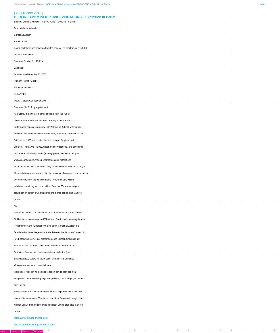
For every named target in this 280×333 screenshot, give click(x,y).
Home (31, 4)
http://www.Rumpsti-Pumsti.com (31, 318)
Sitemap (25, 331)
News (40, 4)
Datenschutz (38, 331)
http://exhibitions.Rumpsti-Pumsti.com (34, 324)
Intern (263, 4)
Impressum (15, 331)
